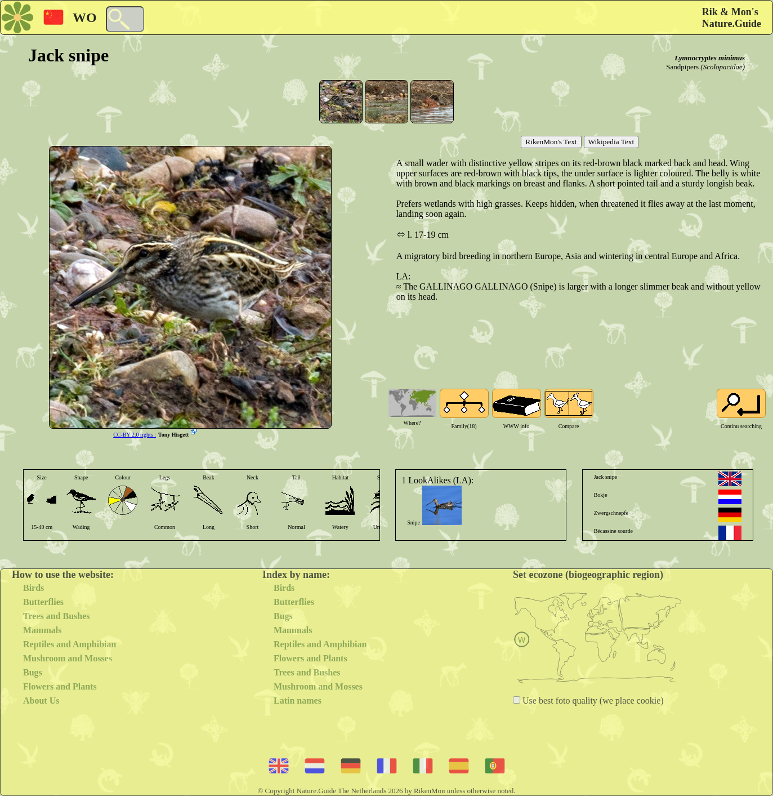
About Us (41, 700)
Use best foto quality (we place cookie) (592, 700)
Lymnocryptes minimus (709, 58)
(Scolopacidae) (722, 67)
